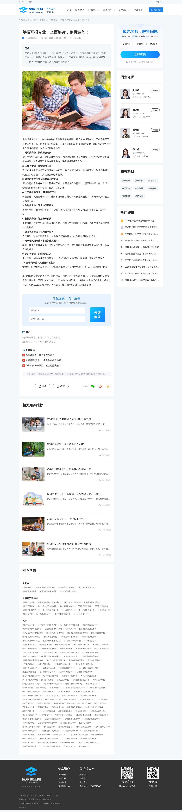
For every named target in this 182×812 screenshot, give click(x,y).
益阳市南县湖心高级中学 (31, 719)
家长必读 (126, 188)
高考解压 (139, 188)
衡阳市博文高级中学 (88, 695)
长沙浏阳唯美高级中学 (91, 656)
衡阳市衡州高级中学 (69, 695)
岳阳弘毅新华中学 (101, 606)
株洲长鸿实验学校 (65, 727)
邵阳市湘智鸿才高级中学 (52, 684)
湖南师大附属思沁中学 (31, 610)
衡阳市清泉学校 (52, 695)
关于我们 (84, 775)
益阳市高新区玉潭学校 (63, 715)
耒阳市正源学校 (49, 691)
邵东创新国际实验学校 (72, 641)
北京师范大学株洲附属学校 (77, 633)
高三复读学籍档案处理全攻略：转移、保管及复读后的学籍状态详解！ (142, 260)
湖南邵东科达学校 (29, 644)
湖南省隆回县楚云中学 (80, 680)
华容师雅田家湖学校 (74, 707)
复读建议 (152, 188)
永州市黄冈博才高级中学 (49, 738)
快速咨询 (157, 10)
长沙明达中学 (27, 587)
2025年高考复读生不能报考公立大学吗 (142, 247)
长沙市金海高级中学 (102, 648)
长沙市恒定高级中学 (62, 614)
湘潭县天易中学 (49, 727)
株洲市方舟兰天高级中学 (50, 656)
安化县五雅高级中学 (30, 715)
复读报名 (138, 10)
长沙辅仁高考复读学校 (53, 629)
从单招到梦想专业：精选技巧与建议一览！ (70, 469)
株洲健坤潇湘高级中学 (31, 727)
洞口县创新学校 (47, 680)
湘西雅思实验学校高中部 (47, 742)
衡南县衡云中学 (28, 742)
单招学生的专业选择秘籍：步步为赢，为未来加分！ (75, 494)
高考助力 (152, 181)
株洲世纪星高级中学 (73, 731)
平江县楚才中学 (28, 707)
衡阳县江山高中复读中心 (83, 691)
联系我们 (84, 778)
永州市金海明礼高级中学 (83, 664)
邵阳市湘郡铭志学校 (92, 602)
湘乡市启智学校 (82, 711)
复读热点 (126, 181)
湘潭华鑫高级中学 (89, 637)
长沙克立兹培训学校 (86, 587)
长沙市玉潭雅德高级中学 (69, 652)
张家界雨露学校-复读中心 (32, 699)
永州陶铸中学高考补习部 (88, 668)
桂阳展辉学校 (84, 746)
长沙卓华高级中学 (69, 610)
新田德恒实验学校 (29, 672)
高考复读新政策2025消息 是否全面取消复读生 (142, 227)
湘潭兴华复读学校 (50, 637)
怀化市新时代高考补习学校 (50, 746)
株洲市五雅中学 (28, 711)
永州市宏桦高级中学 (85, 672)
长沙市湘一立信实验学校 (69, 625)
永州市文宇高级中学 (47, 672)
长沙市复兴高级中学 (62, 644)
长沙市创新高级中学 (83, 727)
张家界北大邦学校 (91, 731)
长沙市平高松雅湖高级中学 (32, 695)
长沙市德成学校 (28, 723)
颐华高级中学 (43, 707)
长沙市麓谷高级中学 (86, 610)
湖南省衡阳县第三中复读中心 (49, 602)
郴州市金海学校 (44, 734)
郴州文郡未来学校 (45, 664)
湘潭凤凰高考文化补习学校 (32, 660)
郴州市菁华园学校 (94, 660)
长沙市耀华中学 (28, 625)
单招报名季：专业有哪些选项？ (40, 342)
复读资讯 (123, 10)
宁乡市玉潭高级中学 (102, 727)
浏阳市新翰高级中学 (92, 719)
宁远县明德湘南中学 (62, 664)
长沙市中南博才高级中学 (47, 723)
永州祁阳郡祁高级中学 (67, 668)
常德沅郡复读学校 (67, 606)
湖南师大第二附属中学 (67, 587)
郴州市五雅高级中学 (76, 660)
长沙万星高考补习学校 (68, 591)
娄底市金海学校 (28, 703)
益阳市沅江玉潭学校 (83, 715)
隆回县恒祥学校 (63, 680)
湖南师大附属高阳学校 (31, 676)
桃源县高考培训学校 (53, 699)
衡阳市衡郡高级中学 (88, 738)
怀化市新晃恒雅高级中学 (55, 660)
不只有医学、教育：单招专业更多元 (42, 337)
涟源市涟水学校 (44, 703)
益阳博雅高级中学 (101, 715)
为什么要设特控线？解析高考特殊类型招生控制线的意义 (142, 254)
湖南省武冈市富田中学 (31, 684)
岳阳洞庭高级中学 (84, 606)
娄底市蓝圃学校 (70, 746)
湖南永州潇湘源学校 (88, 676)
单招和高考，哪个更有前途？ (40, 355)
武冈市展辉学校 (99, 680)
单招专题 (53, 20)
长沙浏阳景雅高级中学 (53, 719)
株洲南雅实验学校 (98, 633)
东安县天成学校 (49, 668)
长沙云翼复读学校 (29, 591)
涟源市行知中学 (97, 734)
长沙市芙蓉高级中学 (90, 625)
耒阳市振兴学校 (64, 691)
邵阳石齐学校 (27, 687)
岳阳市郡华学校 (100, 703)
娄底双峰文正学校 (84, 703)
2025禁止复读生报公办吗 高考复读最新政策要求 (142, 267)
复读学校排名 (64, 786)
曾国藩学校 (102, 699)
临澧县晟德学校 (70, 699)
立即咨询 (140, 54)
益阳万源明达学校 (50, 652)
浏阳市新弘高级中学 (73, 719)
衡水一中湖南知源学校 (94, 707)
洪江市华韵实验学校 (69, 738)
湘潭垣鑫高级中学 (98, 711)
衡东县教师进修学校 (97, 687)
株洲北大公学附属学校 (46, 711)
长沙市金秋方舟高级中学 (31, 629)
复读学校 (79, 10)
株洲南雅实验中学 (65, 711)
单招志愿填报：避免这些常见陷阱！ (66, 444)
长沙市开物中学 (85, 723)
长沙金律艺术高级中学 (87, 629)
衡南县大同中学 (59, 734)
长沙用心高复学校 (81, 614)
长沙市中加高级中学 (83, 648)
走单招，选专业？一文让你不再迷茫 (66, 519)
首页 (30, 2)
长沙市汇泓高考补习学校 (47, 625)
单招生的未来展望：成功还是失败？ (43, 365)
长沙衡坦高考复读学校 (48, 591)
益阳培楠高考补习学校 (51, 641)
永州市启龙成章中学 (66, 672)
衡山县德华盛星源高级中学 (75, 687)
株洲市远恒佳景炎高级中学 (51, 731)
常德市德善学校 (90, 641)
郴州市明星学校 (28, 734)
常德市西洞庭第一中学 (31, 606)
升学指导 (126, 196)
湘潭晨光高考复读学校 (31, 637)
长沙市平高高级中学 (68, 742)
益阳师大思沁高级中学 (91, 652)
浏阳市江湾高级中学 (68, 723)
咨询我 (155, 91)
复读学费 (139, 181)
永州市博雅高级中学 (69, 676)
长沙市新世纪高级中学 (31, 652)
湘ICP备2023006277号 (48, 796)
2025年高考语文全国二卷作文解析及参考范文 (142, 280)
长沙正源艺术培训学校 (31, 691)
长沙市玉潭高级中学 (81, 644)
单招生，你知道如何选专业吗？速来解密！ (70, 543)
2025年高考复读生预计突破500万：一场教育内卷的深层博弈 (142, 221)
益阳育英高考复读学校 (31, 641)
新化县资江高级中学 (87, 699)
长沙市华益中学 (92, 684)
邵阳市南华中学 (56, 687)
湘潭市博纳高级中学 (30, 731)
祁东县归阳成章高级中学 (78, 734)
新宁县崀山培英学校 (30, 680)
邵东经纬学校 (41, 687)
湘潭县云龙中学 (28, 602)
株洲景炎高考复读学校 (55, 633)
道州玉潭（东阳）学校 (31, 668)
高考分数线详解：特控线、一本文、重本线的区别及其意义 (142, 240)
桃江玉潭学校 (46, 715)
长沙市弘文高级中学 (100, 644)
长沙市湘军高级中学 (44, 614)
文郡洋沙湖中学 (104, 610)
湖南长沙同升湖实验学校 (45, 587)
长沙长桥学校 (27, 614)
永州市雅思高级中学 (50, 676)
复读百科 (92, 10)
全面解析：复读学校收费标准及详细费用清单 (142, 234)
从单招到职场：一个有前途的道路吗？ (44, 360)
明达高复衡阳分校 (29, 746)
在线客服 (84, 782)
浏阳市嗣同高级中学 (49, 648)
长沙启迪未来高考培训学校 (32, 633)
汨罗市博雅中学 (58, 707)
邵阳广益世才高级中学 (72, 602)
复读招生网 (31, 20)
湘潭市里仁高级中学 (30, 656)
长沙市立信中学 (66, 648)
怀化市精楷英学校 (29, 738)
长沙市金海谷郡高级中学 (88, 742)
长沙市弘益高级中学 (50, 610)
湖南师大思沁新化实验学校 (63, 703)
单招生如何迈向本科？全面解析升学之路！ (70, 419)
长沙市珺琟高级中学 (30, 648)
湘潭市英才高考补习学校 (69, 637)
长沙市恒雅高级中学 (71, 656)
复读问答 (107, 10)
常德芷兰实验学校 (50, 606)
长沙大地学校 (70, 629)
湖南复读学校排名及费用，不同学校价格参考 (142, 273)
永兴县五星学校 (28, 664)
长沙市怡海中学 (46, 644)
